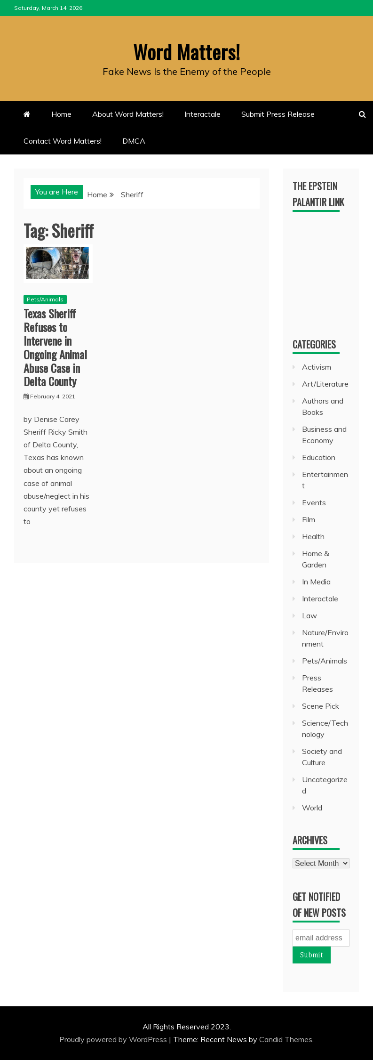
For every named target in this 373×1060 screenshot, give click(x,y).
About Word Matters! (128, 114)
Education (318, 456)
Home (61, 114)
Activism (316, 366)
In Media (316, 581)
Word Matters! (187, 51)
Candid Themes (285, 1039)
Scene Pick (320, 705)
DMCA (133, 141)
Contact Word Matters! (63, 141)
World (312, 807)
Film (308, 519)
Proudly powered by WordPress (114, 1039)
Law (309, 615)
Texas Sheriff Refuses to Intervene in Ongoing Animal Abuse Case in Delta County (55, 347)
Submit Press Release (278, 114)
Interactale (202, 114)
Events (314, 502)
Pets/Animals (45, 299)
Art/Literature (325, 383)
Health (313, 536)
